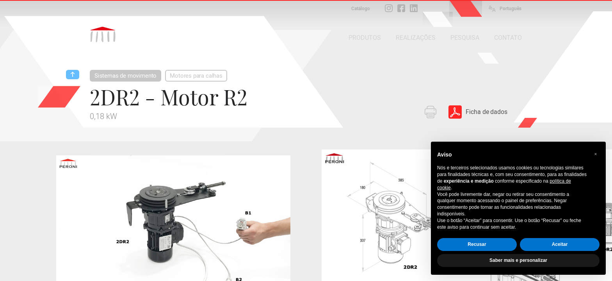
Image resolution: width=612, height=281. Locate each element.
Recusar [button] (477, 244)
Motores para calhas (196, 75)
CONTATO (508, 37)
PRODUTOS (365, 37)
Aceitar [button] (560, 244)
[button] (595, 154)
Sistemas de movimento (125, 75)
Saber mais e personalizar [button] (518, 260)
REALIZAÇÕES (416, 37)
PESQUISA (464, 37)
